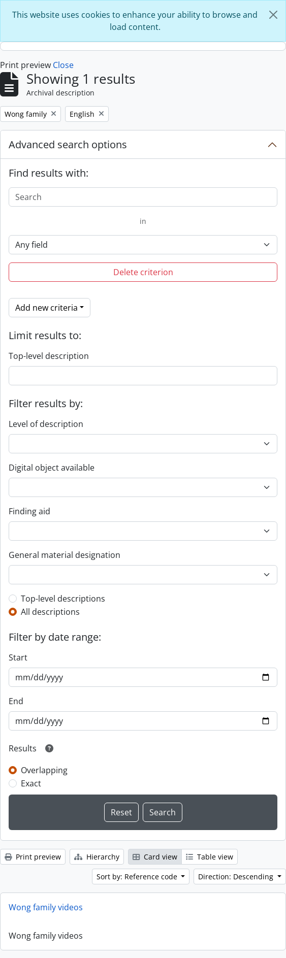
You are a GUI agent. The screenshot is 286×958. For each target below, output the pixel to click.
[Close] (273, 15)
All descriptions (50, 611)
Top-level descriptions (63, 598)
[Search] (143, 197)
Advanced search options (68, 144)
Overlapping (44, 770)
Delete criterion (143, 272)
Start (18, 657)
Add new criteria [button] (46, 307)
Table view (209, 857)
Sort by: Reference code (138, 876)
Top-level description (49, 355)
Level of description (46, 424)
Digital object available (51, 467)
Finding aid (29, 511)
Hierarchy (96, 857)
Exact (31, 783)
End (16, 701)
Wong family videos (46, 907)
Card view (155, 857)
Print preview (33, 857)
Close (63, 65)
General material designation (64, 554)
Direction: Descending (236, 876)
